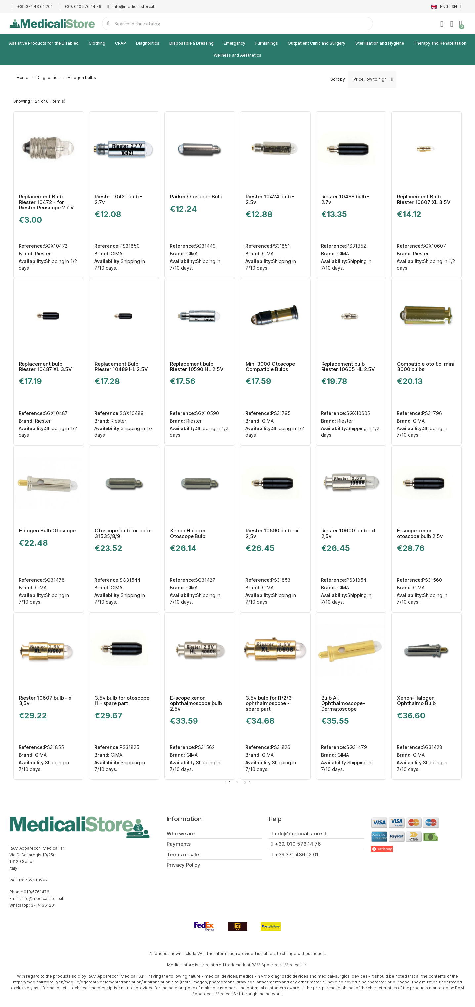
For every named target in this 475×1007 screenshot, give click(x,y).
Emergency (234, 43)
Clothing (97, 43)
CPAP (120, 43)
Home (22, 77)
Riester (42, 253)
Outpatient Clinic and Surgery (316, 43)
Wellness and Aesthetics (237, 55)
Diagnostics (147, 43)
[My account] (441, 24)
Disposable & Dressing (191, 43)
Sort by (337, 79)
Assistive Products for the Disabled (44, 43)
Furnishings (266, 43)
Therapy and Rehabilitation (440, 43)
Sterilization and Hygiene (379, 43)
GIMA (115, 253)
